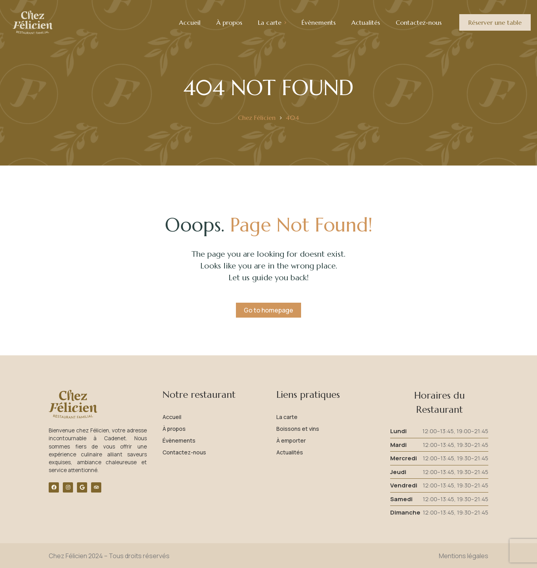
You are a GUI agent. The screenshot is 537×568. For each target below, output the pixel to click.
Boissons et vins (297, 428)
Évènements (179, 440)
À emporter (291, 440)
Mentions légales (463, 555)
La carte (287, 417)
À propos (174, 428)
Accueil (172, 417)
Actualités (289, 452)
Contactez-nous (184, 452)
